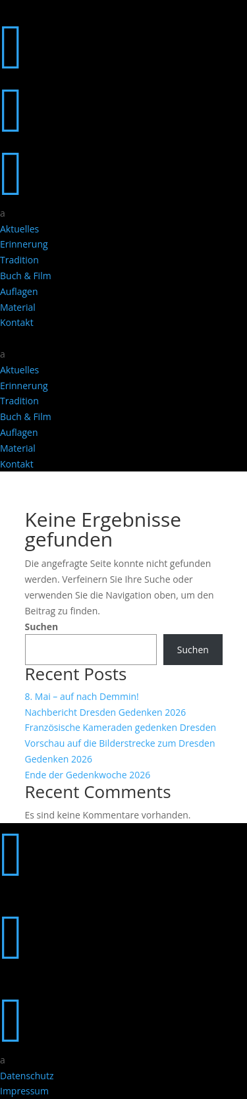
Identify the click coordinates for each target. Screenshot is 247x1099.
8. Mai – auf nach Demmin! (82, 696)
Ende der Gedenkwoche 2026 (88, 774)
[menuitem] (123, 213)
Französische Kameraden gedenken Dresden (121, 727)
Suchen (42, 626)
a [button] (2, 213)
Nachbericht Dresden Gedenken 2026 (105, 712)
